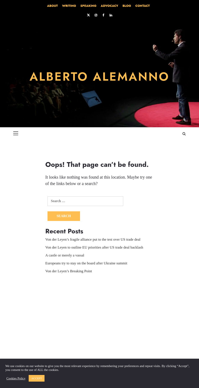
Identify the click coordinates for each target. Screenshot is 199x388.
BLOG (126, 6)
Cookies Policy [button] (15, 378)
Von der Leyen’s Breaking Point (68, 271)
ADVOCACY (109, 6)
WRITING (69, 6)
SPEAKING (88, 6)
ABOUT (52, 6)
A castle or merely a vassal (64, 255)
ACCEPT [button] (36, 378)
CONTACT (142, 6)
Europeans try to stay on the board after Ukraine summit (86, 263)
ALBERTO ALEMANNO (99, 76)
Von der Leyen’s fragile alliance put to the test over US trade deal (92, 239)
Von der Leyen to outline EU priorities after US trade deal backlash (94, 247)
